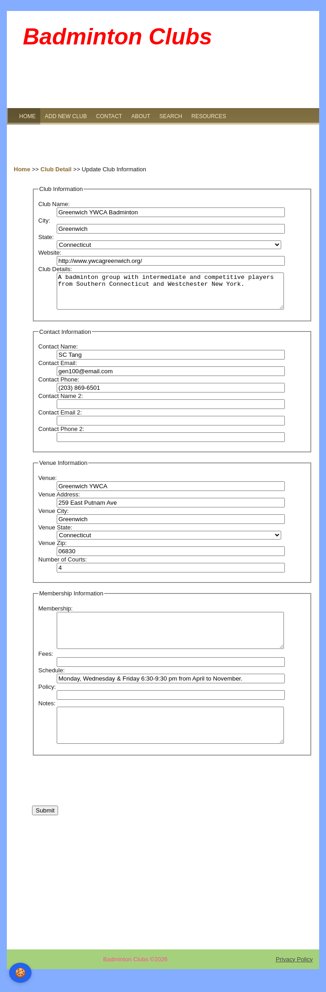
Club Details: (55, 269)
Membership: (55, 615)
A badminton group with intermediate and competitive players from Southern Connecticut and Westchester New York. (170, 294)
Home (22, 169)
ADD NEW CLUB (66, 116)
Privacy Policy (294, 979)
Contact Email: (57, 369)
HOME (27, 116)
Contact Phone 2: (61, 435)
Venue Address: (59, 501)
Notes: (47, 717)
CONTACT (109, 116)
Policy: (47, 700)
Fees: (45, 667)
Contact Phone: (59, 386)
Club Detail (56, 169)
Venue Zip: (52, 549)
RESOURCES (208, 116)
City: (44, 220)
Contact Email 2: (60, 419)
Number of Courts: (62, 566)
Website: (49, 252)
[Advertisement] (163, 145)
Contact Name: (58, 353)
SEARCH (170, 116)
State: (46, 237)
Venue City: (53, 517)
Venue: (47, 484)
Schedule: (51, 684)
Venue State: (55, 534)
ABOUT (140, 116)
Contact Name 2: (60, 402)
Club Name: (54, 204)
